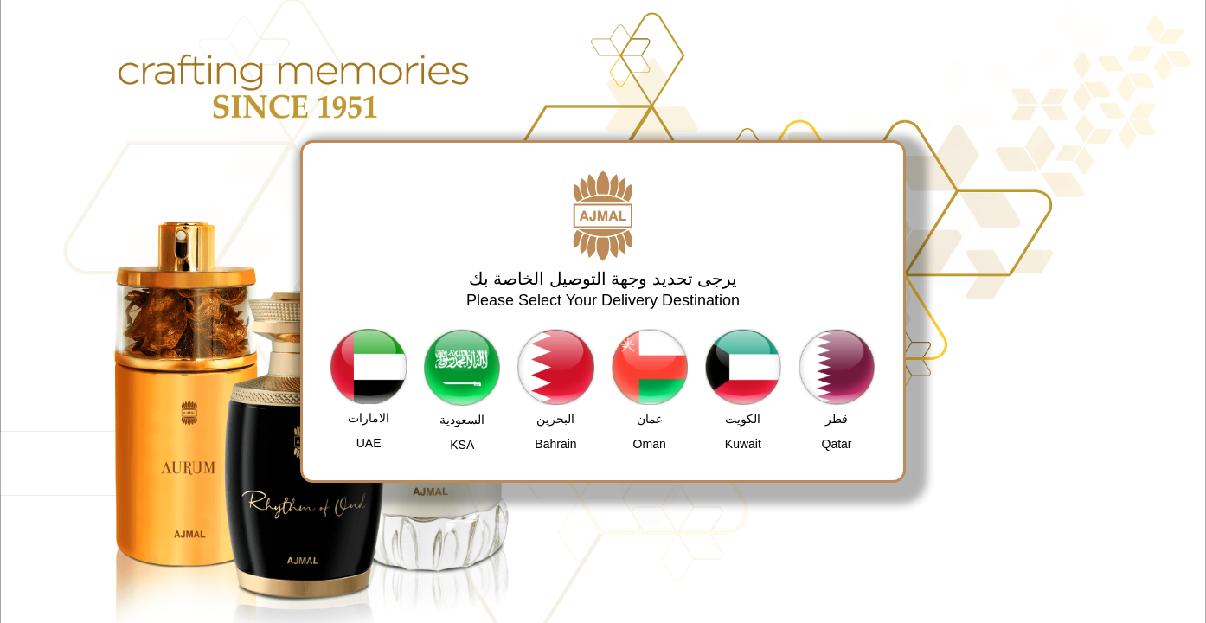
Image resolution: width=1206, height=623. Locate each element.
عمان (650, 419)
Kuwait (743, 444)
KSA (462, 445)
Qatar (837, 444)
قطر (836, 419)
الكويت (742, 419)
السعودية (461, 420)
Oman (649, 444)
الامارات (368, 418)
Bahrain (555, 444)
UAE (369, 443)
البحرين (555, 419)
